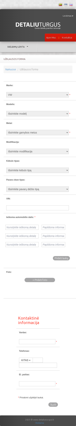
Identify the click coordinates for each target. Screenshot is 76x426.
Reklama (39, 423)
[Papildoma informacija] (53, 227)
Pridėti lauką (61, 258)
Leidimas (68, 16)
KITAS (25, 360)
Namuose (10, 69)
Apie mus (51, 37)
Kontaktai (67, 37)
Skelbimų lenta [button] (18, 47)
